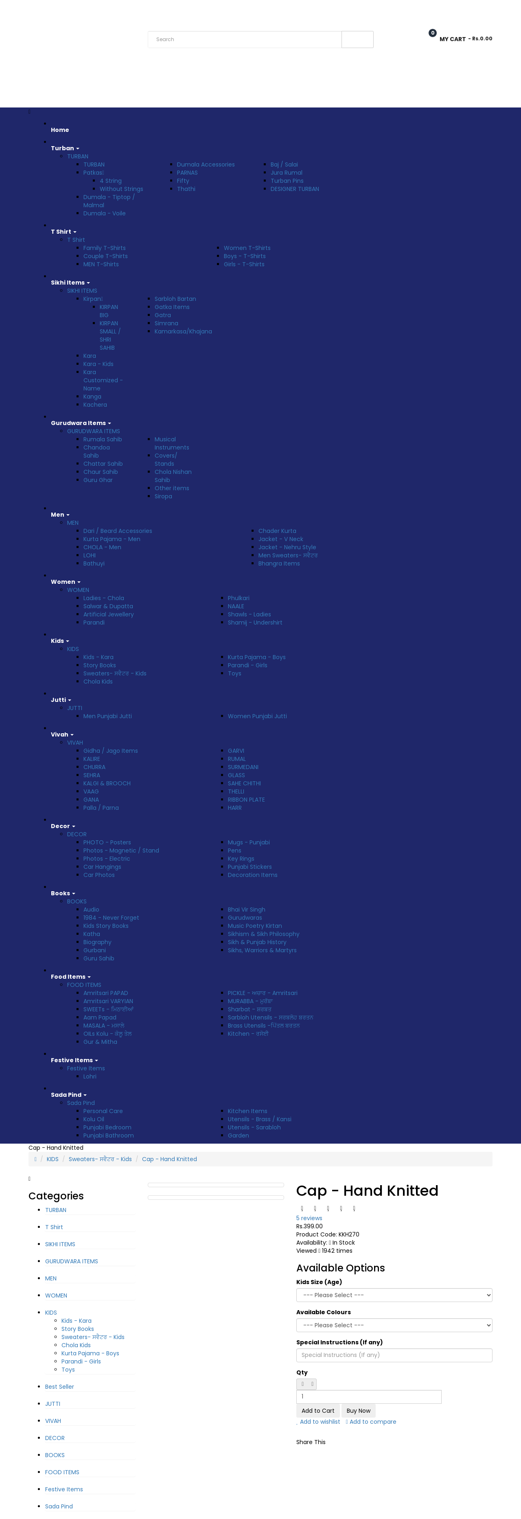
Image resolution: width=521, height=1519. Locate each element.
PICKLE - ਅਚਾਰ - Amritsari (263, 993)
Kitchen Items (247, 1111)
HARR (235, 808)
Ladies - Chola (103, 598)
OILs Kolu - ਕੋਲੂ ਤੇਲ (107, 1034)
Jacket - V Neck (280, 539)
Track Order (141, 9)
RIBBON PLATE (246, 800)
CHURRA (94, 767)
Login (484, 9)
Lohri (89, 1076)
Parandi (94, 622)
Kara (89, 356)
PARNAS (187, 173)
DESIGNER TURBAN (295, 189)
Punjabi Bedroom (107, 1127)
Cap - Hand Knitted (169, 1159)
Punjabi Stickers (250, 867)
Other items (172, 488)
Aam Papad (99, 1017)
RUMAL (237, 759)
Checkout (444, 9)
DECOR (77, 834)
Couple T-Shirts (105, 256)
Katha (91, 934)
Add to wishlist (318, 1422)
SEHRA (91, 775)
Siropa (163, 496)
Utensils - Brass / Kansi (259, 1119)
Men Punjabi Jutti (107, 716)
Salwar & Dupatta (108, 606)
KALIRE (91, 759)
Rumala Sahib (102, 439)
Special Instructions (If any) (339, 1342)
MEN (73, 523)
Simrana (166, 323)
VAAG (91, 791)
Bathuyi (94, 563)
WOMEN (78, 590)
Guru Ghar (98, 480)
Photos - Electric (106, 859)
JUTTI (74, 708)
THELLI (236, 791)
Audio (91, 909)
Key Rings (241, 859)
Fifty (183, 181)
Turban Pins (287, 181)
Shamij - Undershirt (255, 622)
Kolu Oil (93, 1119)
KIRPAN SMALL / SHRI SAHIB (110, 335)
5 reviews (309, 1218)
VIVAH (75, 743)
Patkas (93, 173)
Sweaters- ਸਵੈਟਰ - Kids (115, 673)
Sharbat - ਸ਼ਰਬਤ (249, 1009)
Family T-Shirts (104, 248)
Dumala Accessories (206, 164)
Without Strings (121, 189)
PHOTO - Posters (107, 842)
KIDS (73, 649)
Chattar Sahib (103, 464)
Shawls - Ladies (249, 614)
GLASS (236, 775)
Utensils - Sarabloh (254, 1127)
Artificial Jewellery (108, 614)
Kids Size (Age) (319, 1282)
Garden (238, 1135)
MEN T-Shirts (101, 264)
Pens (234, 850)
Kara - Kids (98, 364)
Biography (97, 942)
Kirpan (93, 299)
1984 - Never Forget (111, 918)
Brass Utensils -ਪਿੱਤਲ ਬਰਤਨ (264, 1025)
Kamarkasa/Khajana (183, 331)
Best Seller (59, 1387)
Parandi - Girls (247, 665)
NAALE (236, 606)
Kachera (95, 405)
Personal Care (103, 1111)
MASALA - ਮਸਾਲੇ (103, 1025)
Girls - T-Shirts (244, 264)
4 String (111, 181)
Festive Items (86, 1068)
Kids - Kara (98, 657)
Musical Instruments (172, 443)
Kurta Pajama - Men (111, 539)
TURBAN (77, 156)
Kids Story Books (106, 926)
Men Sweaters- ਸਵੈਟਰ (288, 555)
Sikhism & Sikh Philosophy (264, 934)
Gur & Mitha (100, 1042)
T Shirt (76, 240)
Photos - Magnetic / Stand (121, 850)
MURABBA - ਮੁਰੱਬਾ (250, 1001)
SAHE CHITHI (244, 783)
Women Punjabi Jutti (257, 716)
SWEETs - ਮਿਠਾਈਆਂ (108, 1009)
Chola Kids (98, 681)
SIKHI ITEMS (82, 291)
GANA (91, 800)
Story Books (99, 665)
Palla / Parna (101, 808)
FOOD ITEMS (84, 985)
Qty (302, 1372)
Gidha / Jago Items (110, 751)
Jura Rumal (286, 173)
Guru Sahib (98, 958)
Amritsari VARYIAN (108, 1001)
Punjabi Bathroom (108, 1135)
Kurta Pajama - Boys (257, 657)
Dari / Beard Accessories (117, 531)
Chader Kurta (277, 531)
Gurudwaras (245, 918)
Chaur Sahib (100, 472)
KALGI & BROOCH (107, 783)
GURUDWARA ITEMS (93, 431)
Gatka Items (172, 307)
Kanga (92, 396)
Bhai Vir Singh (246, 909)
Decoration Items (253, 875)
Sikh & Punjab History (257, 942)
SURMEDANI (243, 767)
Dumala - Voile (104, 213)
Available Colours (323, 1312)
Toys (234, 673)
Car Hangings (102, 867)
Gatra (163, 315)
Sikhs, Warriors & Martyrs (262, 950)
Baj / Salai (284, 164)
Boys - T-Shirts (245, 256)
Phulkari (239, 598)
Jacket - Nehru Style (287, 547)
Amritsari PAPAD (105, 993)
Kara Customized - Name (103, 380)
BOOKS (77, 901)
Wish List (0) (397, 9)
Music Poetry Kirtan (255, 926)
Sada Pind (81, 1103)
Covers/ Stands (166, 460)
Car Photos (99, 875)
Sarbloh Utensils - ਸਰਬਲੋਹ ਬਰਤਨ (270, 1017)
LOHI (89, 555)
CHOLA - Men (102, 547)
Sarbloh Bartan (175, 299)
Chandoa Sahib (96, 451)
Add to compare (371, 1422)
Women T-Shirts (247, 248)
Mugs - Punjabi (249, 842)
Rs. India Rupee (49, 9)
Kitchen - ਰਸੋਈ (248, 1034)
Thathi (186, 189)
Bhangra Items (279, 563)
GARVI (236, 751)
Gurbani (94, 950)
